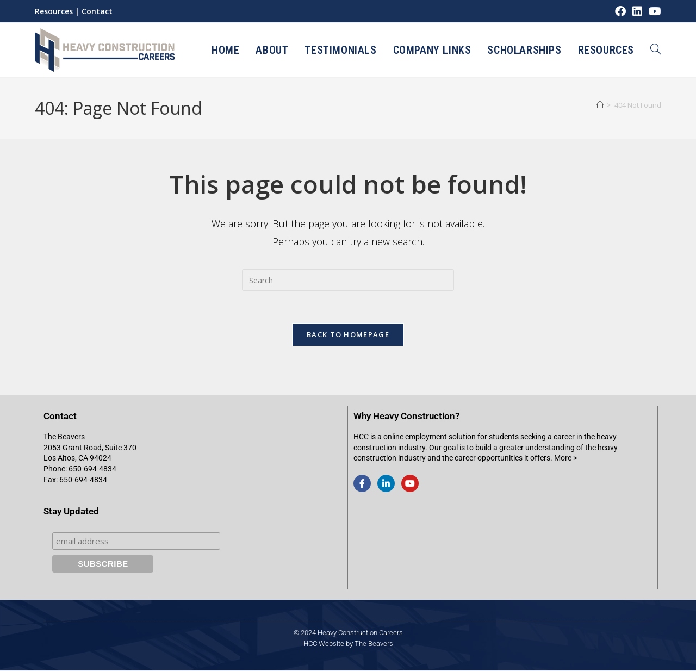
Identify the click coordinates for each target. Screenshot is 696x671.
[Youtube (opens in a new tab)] (653, 11)
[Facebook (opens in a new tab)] (620, 11)
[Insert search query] (348, 280)
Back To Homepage (348, 335)
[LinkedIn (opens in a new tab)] (637, 11)
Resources (54, 11)
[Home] (600, 105)
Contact (97, 11)
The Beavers (374, 644)
